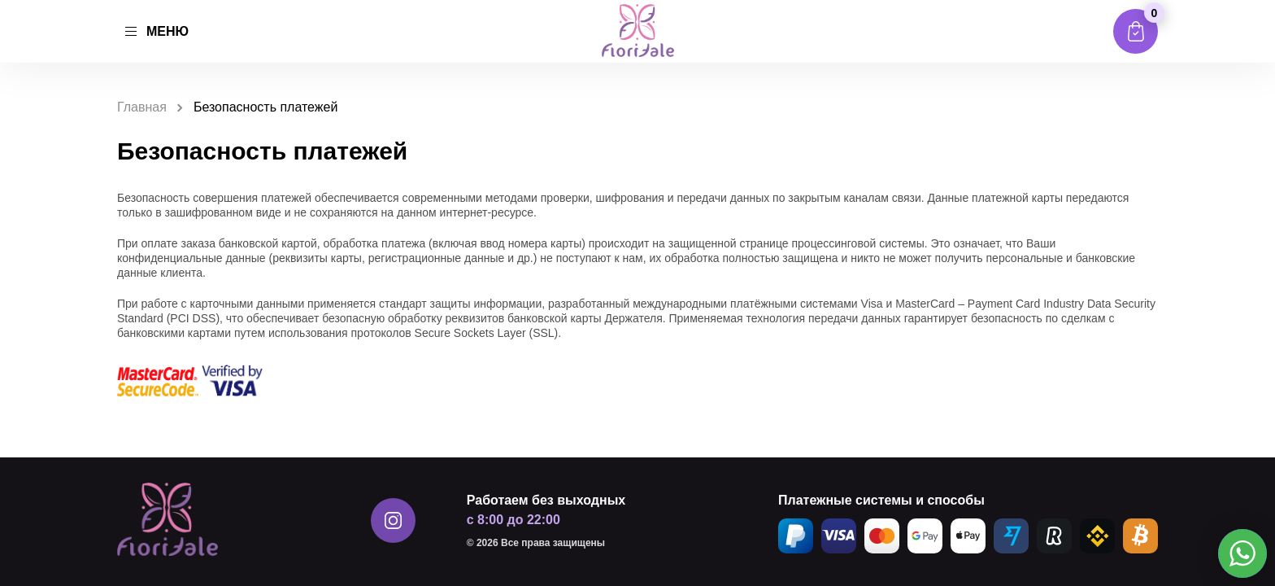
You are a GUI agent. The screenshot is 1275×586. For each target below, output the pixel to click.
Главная (142, 107)
